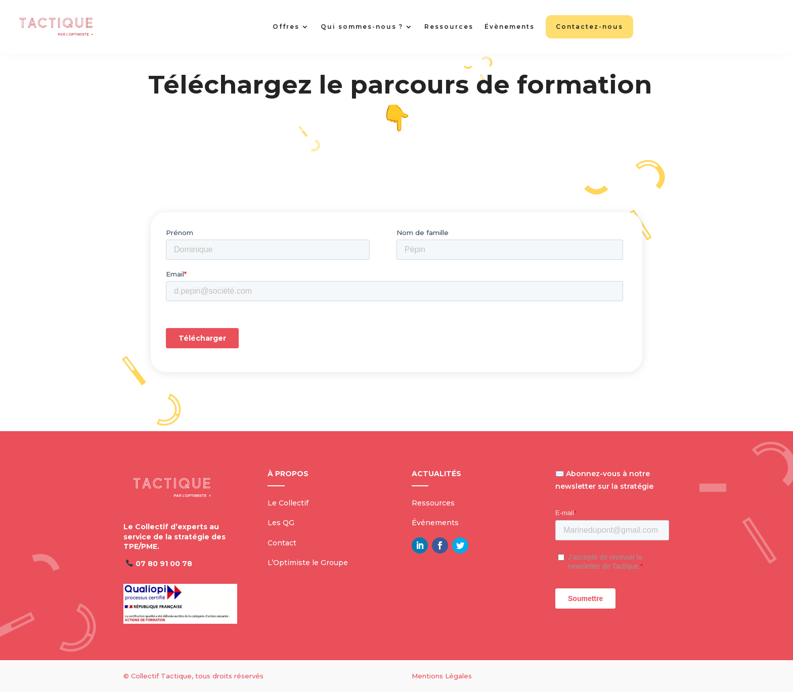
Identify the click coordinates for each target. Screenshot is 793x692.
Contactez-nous (589, 26)
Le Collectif (288, 503)
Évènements (509, 26)
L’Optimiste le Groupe (308, 562)
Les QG (281, 522)
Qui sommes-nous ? (362, 26)
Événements (435, 522)
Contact (282, 542)
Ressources (448, 26)
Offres (286, 26)
